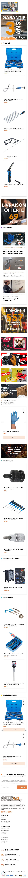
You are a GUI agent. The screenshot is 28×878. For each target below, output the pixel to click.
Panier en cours (4, 841)
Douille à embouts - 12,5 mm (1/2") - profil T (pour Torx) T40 (13, 550)
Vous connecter (4, 839)
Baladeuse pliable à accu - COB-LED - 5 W (13, 184)
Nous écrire (3, 833)
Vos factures (4, 842)
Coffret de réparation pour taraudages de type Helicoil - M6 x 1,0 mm (14, 625)
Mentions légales (5, 828)
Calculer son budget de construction (11, 299)
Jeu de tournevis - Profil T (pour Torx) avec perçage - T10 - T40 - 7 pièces (13, 519)
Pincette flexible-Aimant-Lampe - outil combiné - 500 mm (13, 100)
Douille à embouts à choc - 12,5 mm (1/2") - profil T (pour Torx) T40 (13, 488)
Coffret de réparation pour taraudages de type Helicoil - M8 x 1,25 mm (14, 654)
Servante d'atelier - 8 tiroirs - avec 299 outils (13, 588)
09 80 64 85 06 (6, 812)
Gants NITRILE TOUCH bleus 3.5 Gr (11, 431)
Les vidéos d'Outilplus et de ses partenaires (13, 247)
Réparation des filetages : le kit (13, 276)
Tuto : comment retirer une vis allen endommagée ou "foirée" (13, 252)
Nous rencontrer (4, 822)
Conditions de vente (5, 821)
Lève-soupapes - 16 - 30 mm (10, 156)
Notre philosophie (5, 830)
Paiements (3, 819)
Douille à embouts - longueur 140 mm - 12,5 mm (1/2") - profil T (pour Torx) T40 (14, 684)
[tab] (9, 401)
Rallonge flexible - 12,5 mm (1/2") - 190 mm (13, 128)
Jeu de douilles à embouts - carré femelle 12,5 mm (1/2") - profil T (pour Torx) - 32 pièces (13, 71)
